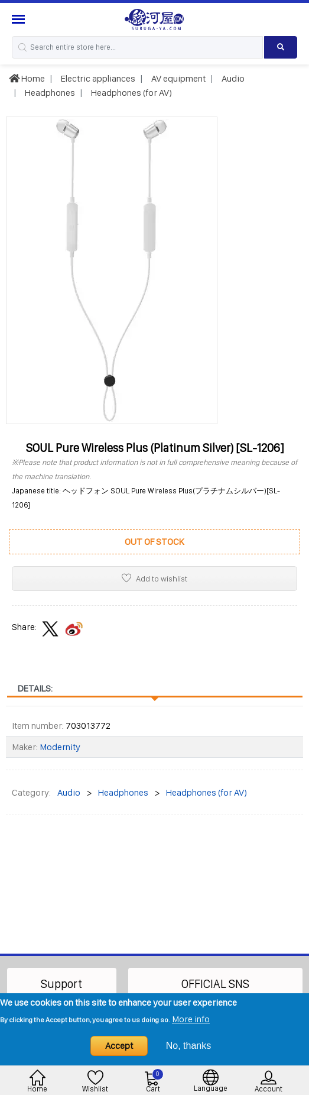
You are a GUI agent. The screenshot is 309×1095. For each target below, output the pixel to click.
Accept (119, 1045)
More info (191, 1019)
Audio (232, 78)
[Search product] (280, 47)
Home (27, 78)
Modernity (60, 746)
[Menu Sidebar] (20, 19)
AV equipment (177, 78)
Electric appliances (97, 78)
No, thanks (188, 1046)
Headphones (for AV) (130, 92)
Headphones (49, 92)
